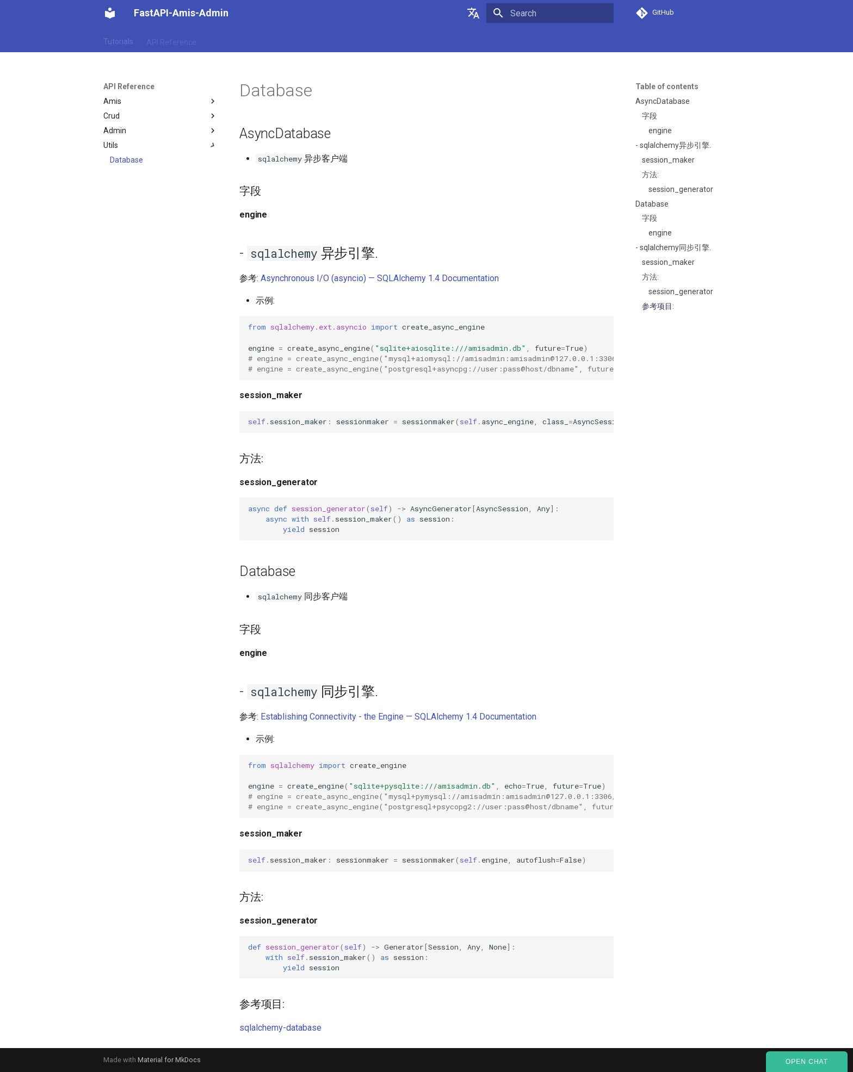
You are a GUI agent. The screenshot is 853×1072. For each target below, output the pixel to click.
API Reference (171, 39)
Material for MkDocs (169, 1060)
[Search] (550, 13)
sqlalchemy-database (280, 1028)
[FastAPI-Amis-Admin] (110, 13)
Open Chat (807, 1061)
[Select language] (473, 13)
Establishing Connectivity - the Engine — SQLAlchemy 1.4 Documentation (398, 716)
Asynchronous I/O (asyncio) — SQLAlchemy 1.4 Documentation (380, 278)
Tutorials (118, 39)
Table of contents (667, 86)
